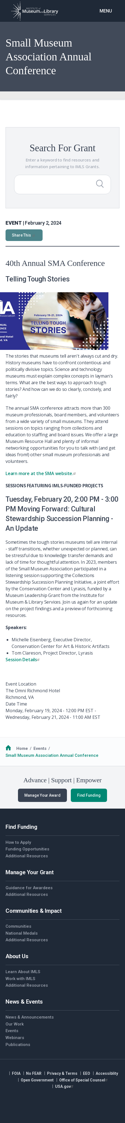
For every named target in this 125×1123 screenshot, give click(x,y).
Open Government (37, 1080)
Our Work (15, 1024)
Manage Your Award (42, 795)
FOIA (16, 1073)
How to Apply (18, 842)
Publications (18, 1044)
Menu (106, 11)
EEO (86, 1073)
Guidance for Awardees (29, 887)
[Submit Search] (99, 183)
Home (22, 748)
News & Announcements (30, 1017)
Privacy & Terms (62, 1073)
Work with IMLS (20, 978)
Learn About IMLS (23, 971)
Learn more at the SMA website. (41, 473)
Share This (24, 235)
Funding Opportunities (27, 849)
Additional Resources (27, 855)
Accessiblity (107, 1073)
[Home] (34, 11)
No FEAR (33, 1073)
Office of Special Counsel (84, 1080)
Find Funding (89, 795)
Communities (18, 926)
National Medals (22, 933)
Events (39, 748)
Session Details (23, 660)
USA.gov (65, 1086)
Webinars (15, 1037)
